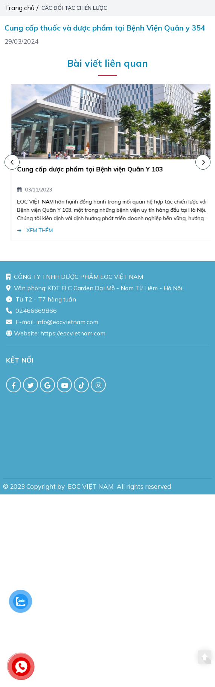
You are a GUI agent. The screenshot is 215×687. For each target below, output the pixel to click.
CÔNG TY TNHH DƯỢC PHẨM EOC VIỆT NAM (74, 279)
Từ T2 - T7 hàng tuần (41, 301)
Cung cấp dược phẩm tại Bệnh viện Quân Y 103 (101, 169)
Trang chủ (20, 8)
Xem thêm (46, 230)
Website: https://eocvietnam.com (55, 335)
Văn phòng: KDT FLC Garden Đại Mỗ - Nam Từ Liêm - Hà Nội (94, 290)
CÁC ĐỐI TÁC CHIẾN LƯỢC (74, 8)
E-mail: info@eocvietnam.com (52, 324)
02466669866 (31, 313)
